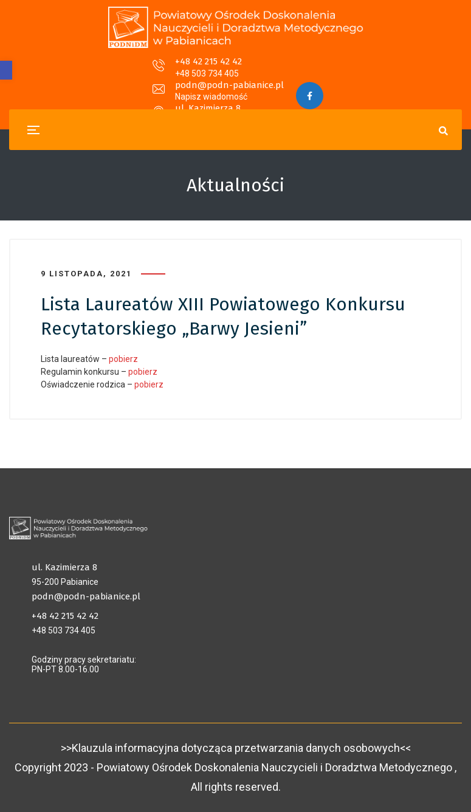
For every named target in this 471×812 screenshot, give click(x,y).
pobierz (123, 359)
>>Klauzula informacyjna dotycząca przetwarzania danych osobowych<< (236, 748)
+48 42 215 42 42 (104, 69)
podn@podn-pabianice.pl (229, 69)
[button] (6, 70)
